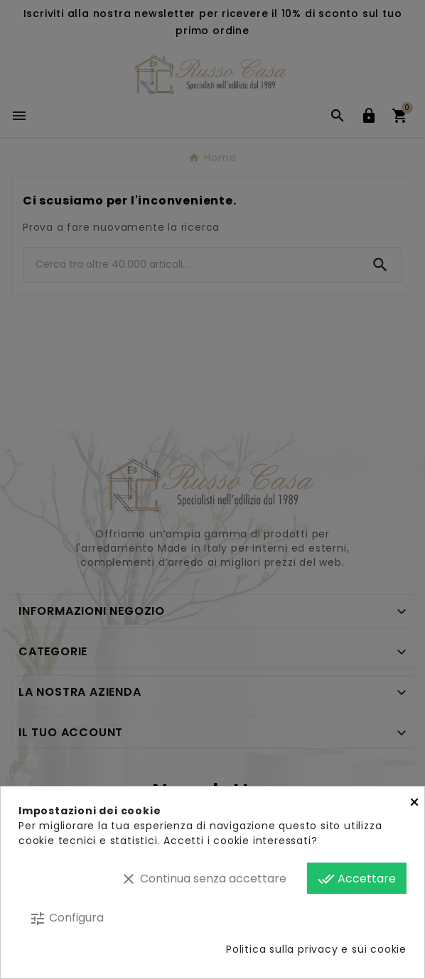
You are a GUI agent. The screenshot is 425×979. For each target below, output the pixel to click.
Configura (66, 918)
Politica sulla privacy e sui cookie (316, 949)
